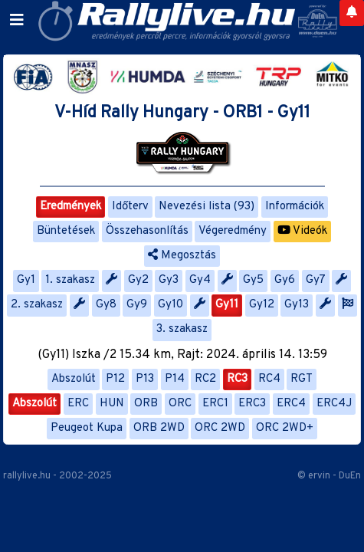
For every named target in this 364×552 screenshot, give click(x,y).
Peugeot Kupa (87, 428)
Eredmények (70, 206)
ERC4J (334, 403)
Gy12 (261, 304)
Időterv (130, 206)
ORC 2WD (220, 428)
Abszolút (73, 379)
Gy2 (138, 280)
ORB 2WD (159, 428)
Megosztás (182, 255)
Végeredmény (232, 231)
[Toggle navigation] (17, 20)
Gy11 (226, 304)
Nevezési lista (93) (206, 206)
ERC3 (252, 403)
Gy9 (136, 304)
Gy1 (26, 280)
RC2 (205, 379)
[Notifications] (351, 13)
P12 (115, 379)
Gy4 (200, 280)
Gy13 (296, 304)
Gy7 (316, 280)
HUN (112, 403)
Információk (294, 206)
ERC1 (215, 403)
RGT (301, 379)
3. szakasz (182, 329)
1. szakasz (70, 280)
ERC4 (291, 403)
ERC (78, 403)
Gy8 (106, 304)
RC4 (269, 379)
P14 (175, 379)
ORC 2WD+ (284, 428)
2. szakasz (37, 304)
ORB (146, 403)
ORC (180, 403)
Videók (302, 231)
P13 (145, 379)
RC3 (237, 379)
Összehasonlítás (147, 231)
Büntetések (66, 231)
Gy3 (169, 280)
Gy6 (284, 280)
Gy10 (170, 304)
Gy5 (253, 280)
